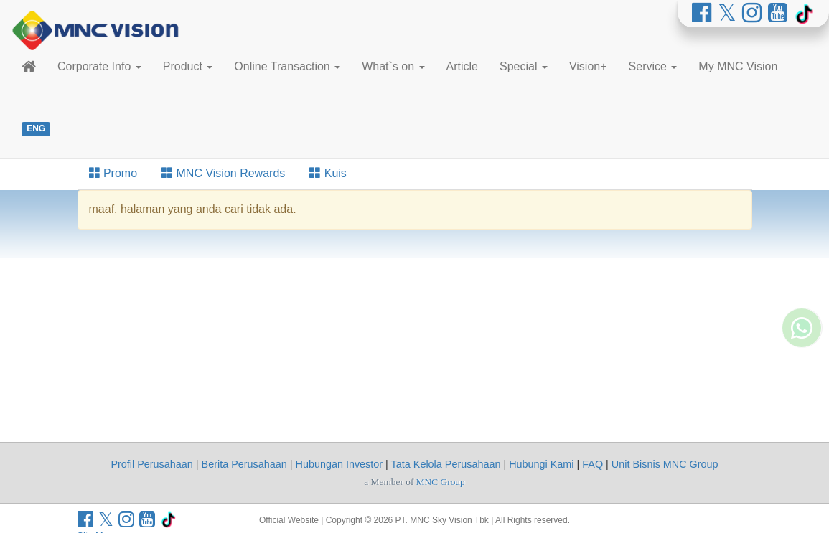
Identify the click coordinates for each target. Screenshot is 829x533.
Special (524, 66)
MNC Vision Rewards (223, 173)
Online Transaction (287, 66)
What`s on (393, 66)
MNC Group (440, 481)
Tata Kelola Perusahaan (446, 464)
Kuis (328, 173)
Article (462, 66)
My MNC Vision (737, 66)
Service (653, 66)
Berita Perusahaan (244, 464)
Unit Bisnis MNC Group (665, 464)
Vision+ (588, 66)
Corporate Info (99, 66)
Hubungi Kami (541, 464)
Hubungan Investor (339, 464)
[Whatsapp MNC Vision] (802, 367)
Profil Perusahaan (151, 464)
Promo (113, 173)
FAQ (592, 464)
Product (188, 66)
